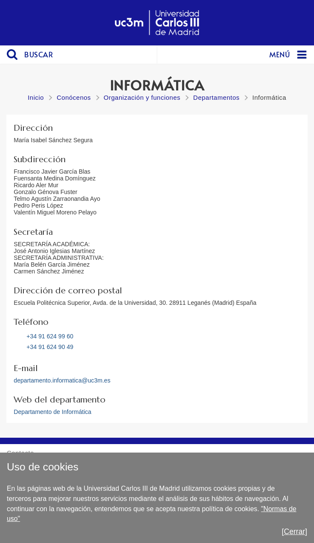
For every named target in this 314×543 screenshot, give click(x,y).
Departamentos (216, 97)
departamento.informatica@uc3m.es (62, 380)
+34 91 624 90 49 (49, 346)
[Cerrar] (294, 531)
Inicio (36, 97)
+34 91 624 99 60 (49, 336)
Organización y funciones (142, 97)
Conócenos (74, 97)
